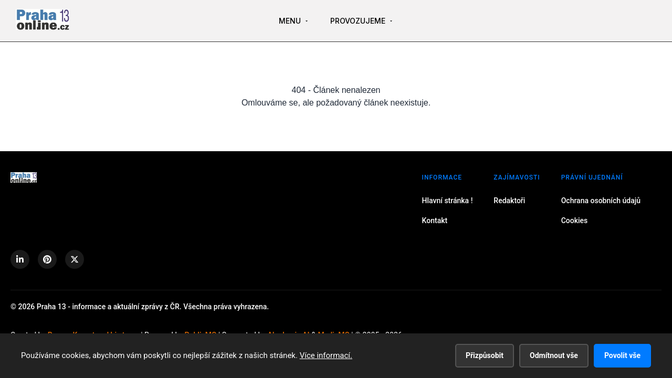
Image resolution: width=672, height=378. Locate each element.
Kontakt (435, 220)
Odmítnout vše (554, 355)
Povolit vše (622, 355)
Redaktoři (509, 200)
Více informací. (326, 355)
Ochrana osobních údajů (600, 200)
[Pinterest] (47, 259)
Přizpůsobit (484, 355)
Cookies (574, 220)
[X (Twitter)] (74, 259)
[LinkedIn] (19, 259)
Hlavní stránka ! (447, 200)
